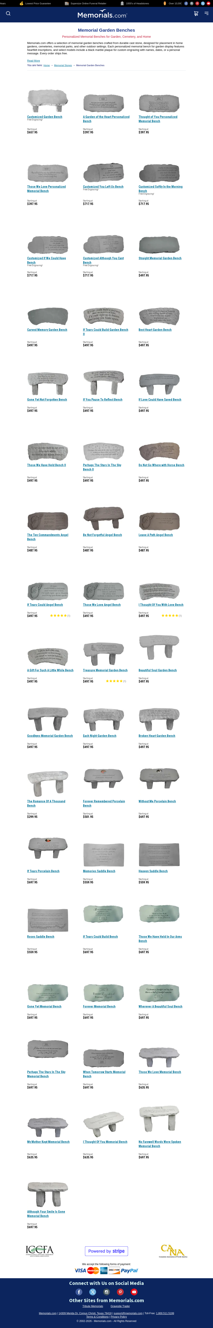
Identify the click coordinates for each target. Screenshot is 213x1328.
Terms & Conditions (97, 1316)
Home (47, 65)
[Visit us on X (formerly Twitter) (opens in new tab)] (92, 1292)
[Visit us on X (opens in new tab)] (203, 3)
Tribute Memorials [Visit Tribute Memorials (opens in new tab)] (92, 1306)
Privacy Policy (119, 1316)
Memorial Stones (63, 65)
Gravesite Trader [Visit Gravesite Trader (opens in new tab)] (120, 1306)
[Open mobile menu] (206, 13)
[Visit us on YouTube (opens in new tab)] (208, 3)
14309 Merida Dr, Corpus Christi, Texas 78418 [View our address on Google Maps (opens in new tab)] (85, 1313)
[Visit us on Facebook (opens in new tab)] (186, 3)
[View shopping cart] (196, 13)
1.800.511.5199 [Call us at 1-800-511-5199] (165, 1313)
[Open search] (8, 13)
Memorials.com (47, 1313)
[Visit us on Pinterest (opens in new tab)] (197, 3)
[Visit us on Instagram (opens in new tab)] (192, 3)
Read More (33, 60)
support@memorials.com (128, 1313)
